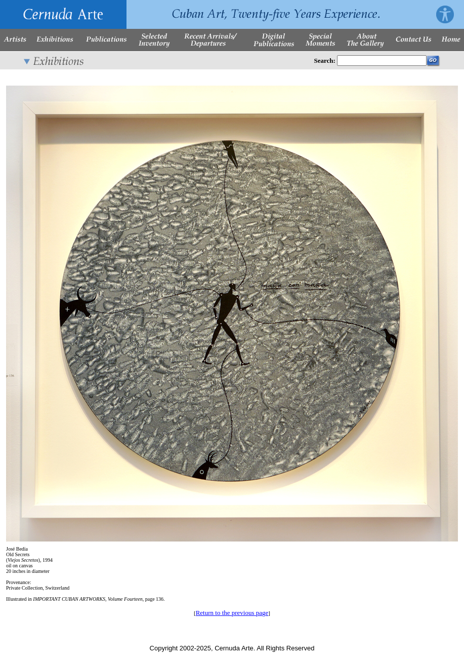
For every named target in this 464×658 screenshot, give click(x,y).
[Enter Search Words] (382, 60)
